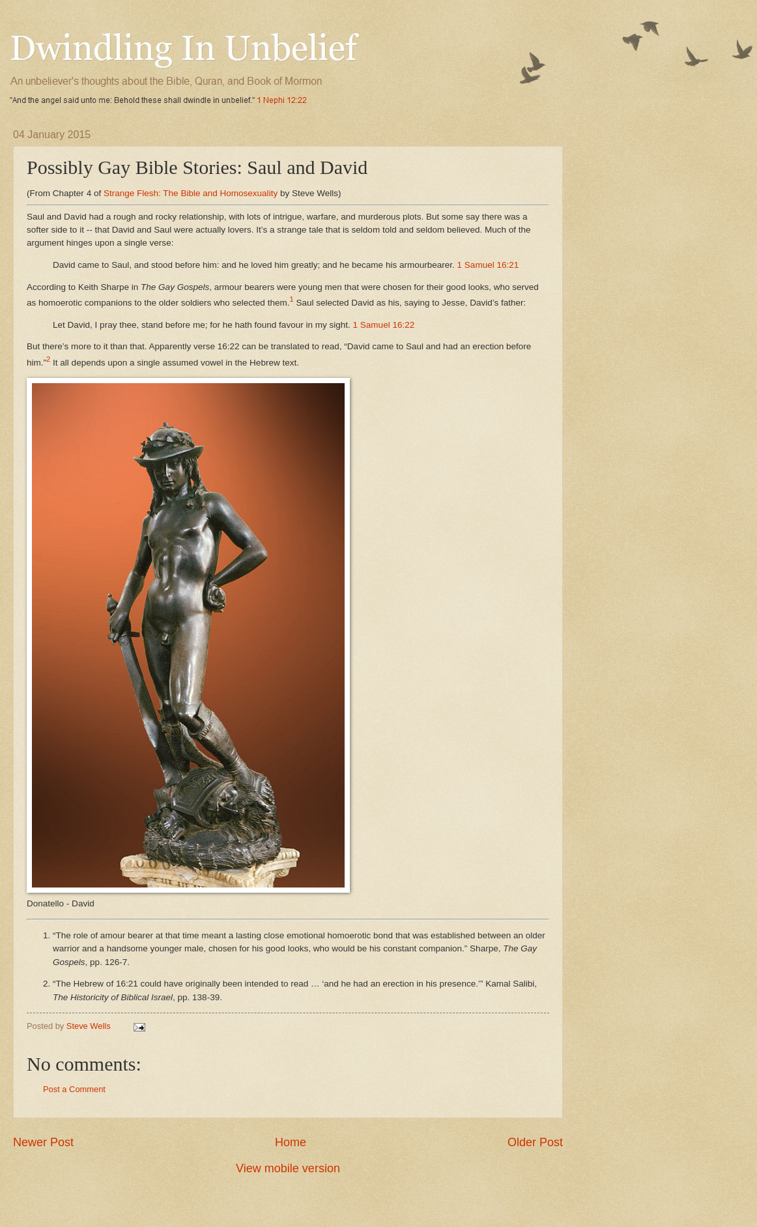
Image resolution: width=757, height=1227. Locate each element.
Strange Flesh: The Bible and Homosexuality (191, 193)
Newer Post (43, 1142)
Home (290, 1142)
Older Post (535, 1142)
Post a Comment (74, 1089)
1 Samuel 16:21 (488, 265)
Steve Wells (89, 1026)
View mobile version (288, 1168)
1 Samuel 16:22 (384, 325)
